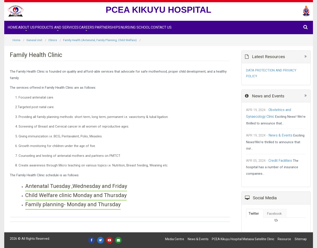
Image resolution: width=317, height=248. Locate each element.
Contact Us (161, 27)
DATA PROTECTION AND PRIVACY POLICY (271, 73)
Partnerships (107, 27)
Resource (284, 239)
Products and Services (57, 27)
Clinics (52, 40)
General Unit (34, 40)
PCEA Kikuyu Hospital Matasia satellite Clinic (243, 239)
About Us (26, 27)
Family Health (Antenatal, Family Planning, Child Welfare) (100, 40)
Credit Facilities (280, 161)
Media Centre (174, 239)
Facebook (274, 214)
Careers (86, 27)
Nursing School (135, 27)
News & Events (280, 135)
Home (13, 27)
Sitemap (301, 239)
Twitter (254, 214)
